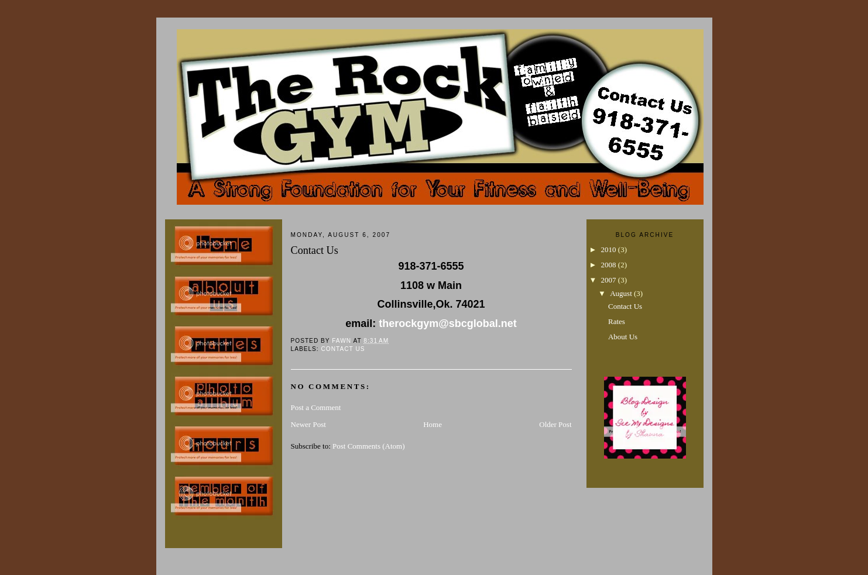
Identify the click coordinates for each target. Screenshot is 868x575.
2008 (609, 264)
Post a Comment (316, 407)
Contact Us (343, 349)
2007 (609, 280)
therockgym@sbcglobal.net (448, 323)
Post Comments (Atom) (368, 446)
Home (432, 424)
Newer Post (308, 424)
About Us (622, 336)
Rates (616, 321)
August (622, 293)
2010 (609, 249)
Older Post (555, 424)
